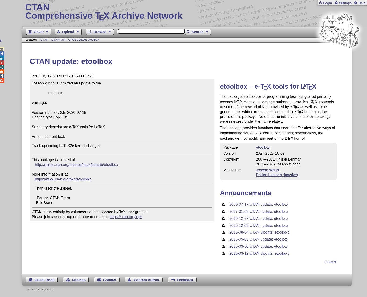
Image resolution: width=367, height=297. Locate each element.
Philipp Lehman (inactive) (277, 175)
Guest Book (45, 280)
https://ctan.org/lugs (126, 217)
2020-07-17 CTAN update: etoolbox (258, 204)
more (328, 262)
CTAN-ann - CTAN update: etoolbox (75, 39)
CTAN (44, 39)
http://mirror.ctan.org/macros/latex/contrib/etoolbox (76, 165)
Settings (345, 3)
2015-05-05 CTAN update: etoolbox (258, 239)
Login (327, 3)
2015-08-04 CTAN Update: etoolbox (259, 232)
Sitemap (79, 280)
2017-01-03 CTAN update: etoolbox (258, 211)
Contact (110, 280)
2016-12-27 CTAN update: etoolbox (258, 218)
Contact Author (146, 280)
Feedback (185, 280)
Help (362, 3)
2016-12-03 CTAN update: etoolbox (258, 225)
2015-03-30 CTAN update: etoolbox (258, 246)
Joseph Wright (268, 170)
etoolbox (263, 147)
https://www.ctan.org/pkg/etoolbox (63, 179)
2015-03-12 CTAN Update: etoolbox (259, 253)
